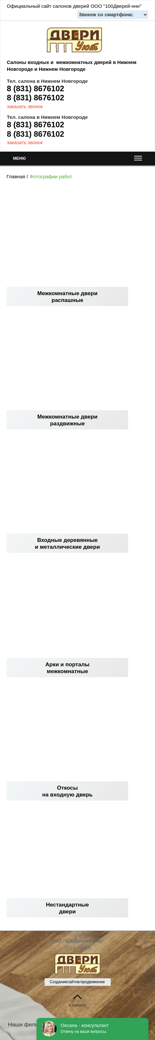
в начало (77, 1005)
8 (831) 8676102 (35, 88)
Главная (16, 176)
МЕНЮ (77, 160)
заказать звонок (25, 106)
